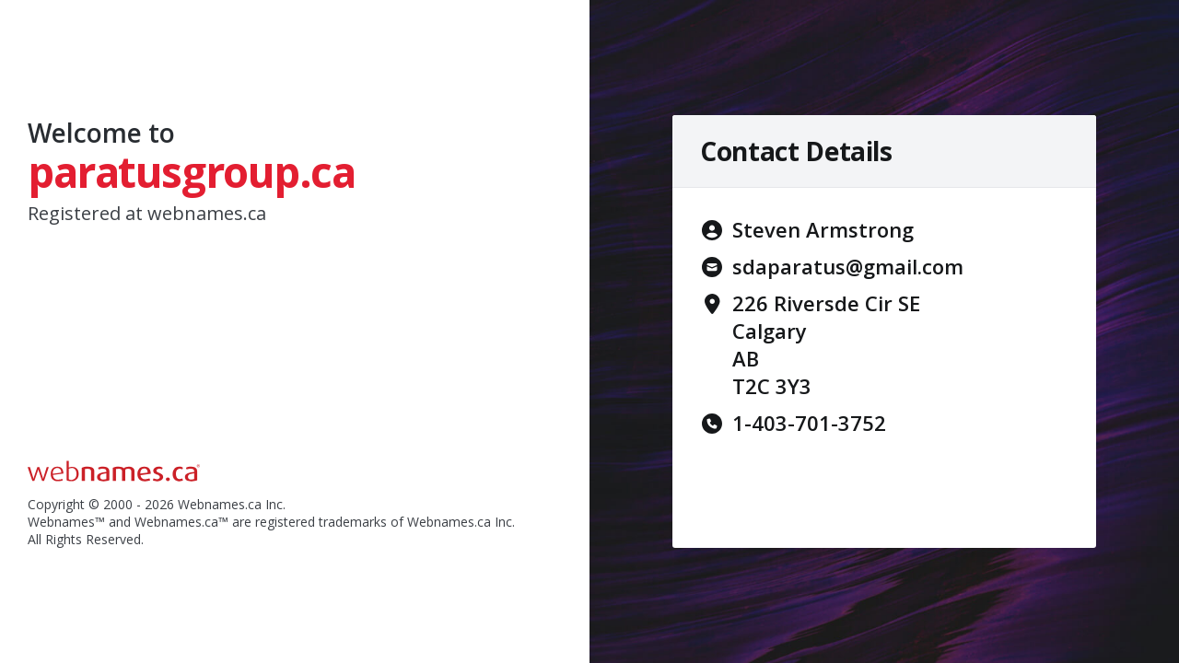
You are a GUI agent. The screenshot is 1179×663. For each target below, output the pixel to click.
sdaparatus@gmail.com (847, 266)
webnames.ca (206, 213)
